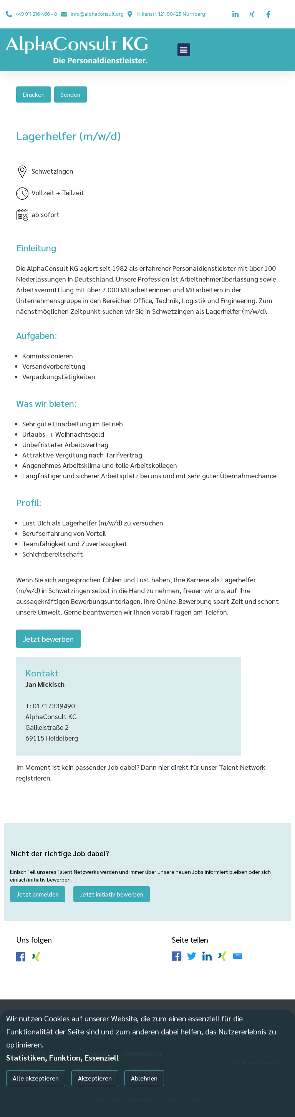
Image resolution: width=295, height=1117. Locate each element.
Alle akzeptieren (36, 1078)
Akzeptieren (95, 1078)
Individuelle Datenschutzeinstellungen (45, 1098)
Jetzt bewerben (48, 639)
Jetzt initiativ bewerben (111, 894)
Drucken (34, 94)
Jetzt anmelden (38, 894)
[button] (183, 49)
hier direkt (174, 766)
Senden (70, 94)
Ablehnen (144, 1078)
